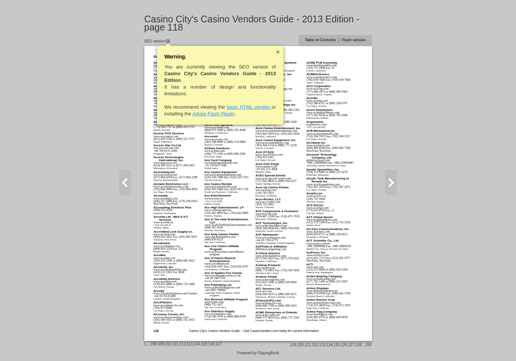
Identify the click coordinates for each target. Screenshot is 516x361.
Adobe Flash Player (213, 113)
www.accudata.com (165, 281)
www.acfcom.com (266, 213)
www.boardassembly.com (322, 65)
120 (300, 345)
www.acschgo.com (318, 208)
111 (175, 344)
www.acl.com (264, 291)
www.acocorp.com (318, 88)
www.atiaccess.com (165, 162)
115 (204, 344)
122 (315, 345)
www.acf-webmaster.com (271, 237)
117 (218, 344)
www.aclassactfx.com (269, 303)
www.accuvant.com (216, 139)
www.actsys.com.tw (318, 243)
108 (153, 344)
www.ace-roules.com (268, 202)
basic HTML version (249, 107)
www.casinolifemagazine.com (222, 287)
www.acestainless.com (218, 314)
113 (190, 344)
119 (293, 345)
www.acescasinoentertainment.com (277, 130)
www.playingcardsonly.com (221, 162)
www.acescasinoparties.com (272, 142)
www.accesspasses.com (168, 124)
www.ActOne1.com (318, 231)
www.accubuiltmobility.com (171, 269)
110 (168, 344)
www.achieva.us (265, 267)
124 (329, 345)
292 (369, 345)
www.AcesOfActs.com (269, 154)
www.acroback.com (318, 145)
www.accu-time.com (217, 127)
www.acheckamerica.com (271, 256)
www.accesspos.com (166, 136)
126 (344, 345)
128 (358, 345)
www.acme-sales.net (268, 315)
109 (161, 344)
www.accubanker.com (167, 246)
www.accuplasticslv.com (168, 305)
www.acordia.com (317, 100)
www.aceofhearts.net (217, 263)
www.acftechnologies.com (271, 225)
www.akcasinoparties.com (220, 237)
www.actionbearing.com (321, 279)
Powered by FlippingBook (258, 353)
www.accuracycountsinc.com (171, 317)
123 (322, 345)
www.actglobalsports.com (322, 219)
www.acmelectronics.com (322, 77)
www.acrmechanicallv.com (323, 133)
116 (211, 344)
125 (337, 345)
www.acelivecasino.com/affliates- (225, 251)
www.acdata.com (215, 151)
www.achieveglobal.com (270, 279)
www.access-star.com (166, 148)
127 (351, 345)
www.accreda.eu (163, 222)
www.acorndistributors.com (323, 112)
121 (308, 345)
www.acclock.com (165, 234)
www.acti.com (315, 267)
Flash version (354, 40)
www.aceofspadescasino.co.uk (223, 275)
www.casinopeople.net (218, 210)
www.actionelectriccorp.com (324, 302)
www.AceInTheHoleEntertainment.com (228, 225)
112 (182, 344)
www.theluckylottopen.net (322, 291)
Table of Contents (320, 40)
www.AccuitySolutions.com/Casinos (176, 293)
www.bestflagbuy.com (320, 314)
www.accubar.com (165, 258)
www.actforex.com (318, 255)
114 (197, 344)
